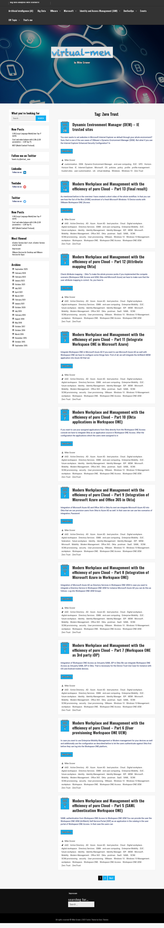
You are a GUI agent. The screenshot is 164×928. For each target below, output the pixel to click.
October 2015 (20, 341)
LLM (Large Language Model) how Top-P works (26, 134)
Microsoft (69, 11)
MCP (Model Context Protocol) (23, 145)
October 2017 (20, 326)
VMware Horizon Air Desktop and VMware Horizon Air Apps (27, 253)
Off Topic (13, 20)
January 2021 (19, 303)
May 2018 (18, 322)
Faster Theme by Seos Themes (97, 924)
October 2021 (20, 284)
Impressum (16, 248)
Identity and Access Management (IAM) (98, 11)
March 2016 (19, 334)
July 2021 (18, 288)
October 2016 (20, 330)
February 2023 (20, 276)
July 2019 (18, 311)
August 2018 (19, 318)
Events (143, 11)
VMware (54, 11)
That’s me (27, 20)
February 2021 (20, 299)
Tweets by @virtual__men (21, 159)
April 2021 (19, 291)
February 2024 (20, 272)
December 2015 (21, 337)
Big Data (42, 11)
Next (111, 882)
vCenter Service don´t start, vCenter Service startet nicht (28, 243)
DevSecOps (129, 11)
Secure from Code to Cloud (22, 2)
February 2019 (20, 314)
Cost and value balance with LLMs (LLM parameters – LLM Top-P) (26, 140)
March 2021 (19, 295)
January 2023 (20, 280)
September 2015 (21, 345)
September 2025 (21, 269)
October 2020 (20, 307)
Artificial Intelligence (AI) (21, 11)
